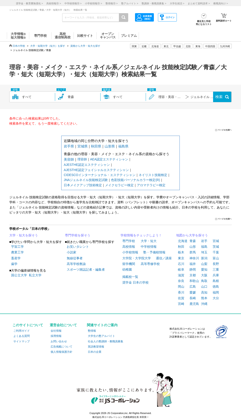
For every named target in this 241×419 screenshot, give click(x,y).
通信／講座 (164, 258)
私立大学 (35, 275)
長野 (216, 264)
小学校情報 (130, 252)
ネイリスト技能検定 (153, 175)
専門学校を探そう (77, 235)
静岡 (192, 269)
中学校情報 (149, 246)
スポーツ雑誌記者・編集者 (86, 269)
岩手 (204, 241)
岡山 (181, 286)
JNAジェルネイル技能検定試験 (86, 180)
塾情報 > (112, 3)
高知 (204, 292)
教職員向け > (220, 3)
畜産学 (16, 258)
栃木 (181, 252)
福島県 (123, 146)
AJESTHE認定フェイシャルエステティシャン (96, 170)
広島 (192, 286)
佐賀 (181, 298)
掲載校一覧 (130, 277)
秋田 (181, 246)
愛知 (204, 269)
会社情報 (56, 330)
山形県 (110, 146)
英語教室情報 (96, 346)
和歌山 (194, 281)
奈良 (181, 281)
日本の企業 (94, 351)
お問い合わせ (59, 341)
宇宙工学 (17, 246)
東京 (181, 258)
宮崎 (181, 304)
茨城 (216, 246)
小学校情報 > (93, 3)
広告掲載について (61, 346)
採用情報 (56, 336)
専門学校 (128, 241)
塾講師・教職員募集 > (154, 3)
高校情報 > (53, 3)
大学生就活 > (177, 3)
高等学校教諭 (76, 264)
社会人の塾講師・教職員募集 (105, 341)
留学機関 (128, 264)
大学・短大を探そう (23, 235)
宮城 (216, 241)
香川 (181, 292)
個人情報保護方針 (61, 351)
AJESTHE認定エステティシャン (87, 165)
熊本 (204, 298)
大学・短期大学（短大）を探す (47, 45)
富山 (216, 258)
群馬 (192, 252)
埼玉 (204, 252)
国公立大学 (19, 275)
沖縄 (204, 304)
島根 (216, 281)
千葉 (216, 252)
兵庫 (216, 275)
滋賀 (181, 275)
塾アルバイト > (129, 3)
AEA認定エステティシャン (109, 159)
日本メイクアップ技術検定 (83, 185)
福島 (204, 246)
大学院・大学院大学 (136, 258)
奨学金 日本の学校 (135, 282)
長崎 (192, 298)
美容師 (69, 159)
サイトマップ (21, 341)
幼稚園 (127, 269)
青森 (192, 241)
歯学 (14, 264)
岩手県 (69, 146)
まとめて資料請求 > (199, 3)
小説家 (71, 252)
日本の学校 (18, 45)
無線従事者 (75, 258)
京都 (192, 275)
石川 (181, 264)
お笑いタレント (78, 246)
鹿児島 (194, 304)
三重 (216, 269)
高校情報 (128, 246)
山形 (192, 246)
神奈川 (194, 258)
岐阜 (181, 269)
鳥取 (204, 281)
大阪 (204, 275)
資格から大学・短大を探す (85, 45)
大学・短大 (149, 241)
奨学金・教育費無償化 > (29, 3)
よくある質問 (21, 336)
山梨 (204, 264)
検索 (219, 97)
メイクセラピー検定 (119, 185)
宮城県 (82, 146)
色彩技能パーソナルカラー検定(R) (135, 180)
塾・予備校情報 (154, 252)
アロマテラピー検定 (151, 185)
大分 (216, 298)
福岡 (216, 292)
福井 (192, 264)
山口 (204, 286)
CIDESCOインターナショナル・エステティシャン (99, 175)
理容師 (82, 159)
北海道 (155, 46)
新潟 (204, 258)
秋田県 (96, 146)
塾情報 (92, 330)
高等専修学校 (150, 264)
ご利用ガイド (21, 330)
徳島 (216, 286)
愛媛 (192, 292)
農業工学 (17, 252)
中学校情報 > (72, 3)
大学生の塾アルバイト (101, 336)
